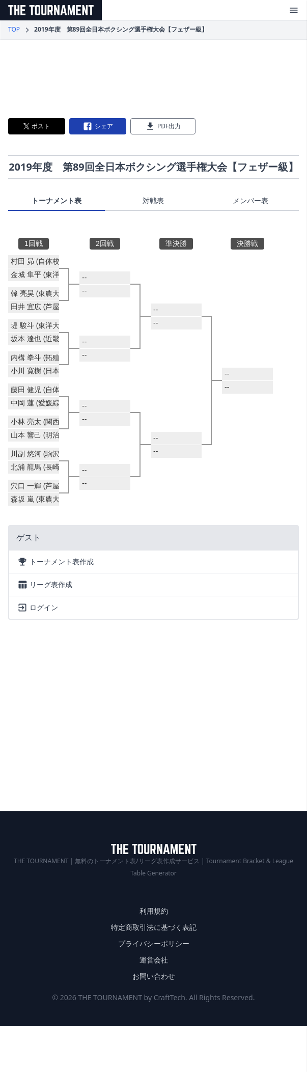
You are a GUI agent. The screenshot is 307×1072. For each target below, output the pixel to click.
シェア (97, 126)
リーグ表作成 (44, 585)
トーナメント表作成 (55, 562)
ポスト (36, 126)
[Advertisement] (153, 79)
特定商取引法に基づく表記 (154, 927)
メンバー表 (250, 200)
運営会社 (153, 960)
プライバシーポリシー (153, 943)
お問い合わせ (153, 976)
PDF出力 (163, 126)
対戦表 (153, 200)
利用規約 (153, 911)
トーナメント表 (56, 200)
